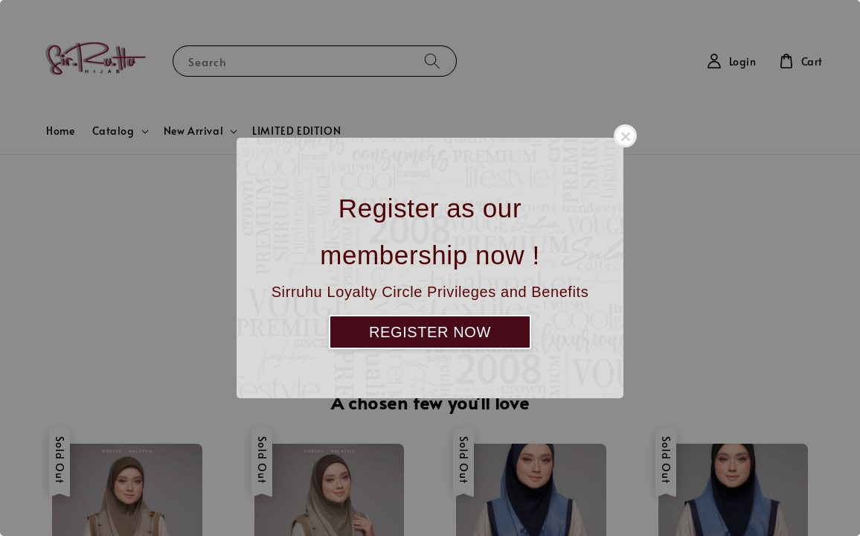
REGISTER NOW (430, 332)
